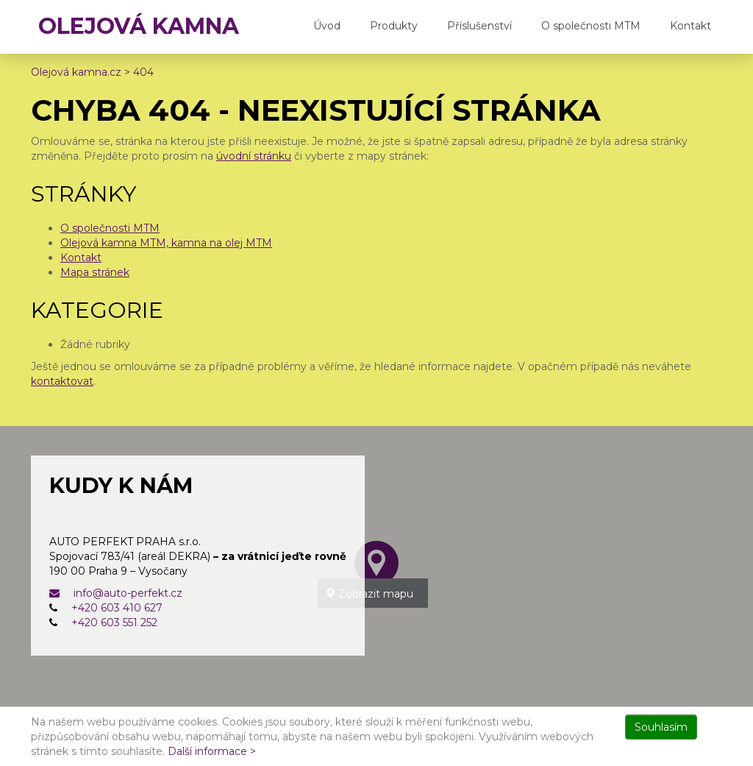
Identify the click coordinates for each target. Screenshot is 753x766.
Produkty (394, 25)
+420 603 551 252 (114, 622)
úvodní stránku (253, 156)
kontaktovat (62, 381)
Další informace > (212, 751)
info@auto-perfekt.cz (115, 593)
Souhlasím (661, 727)
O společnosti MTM (590, 25)
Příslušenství (479, 25)
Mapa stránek (94, 272)
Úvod (326, 25)
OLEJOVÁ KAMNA (138, 26)
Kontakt (690, 25)
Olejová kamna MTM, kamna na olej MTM (166, 242)
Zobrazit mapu (369, 593)
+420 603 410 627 (117, 607)
